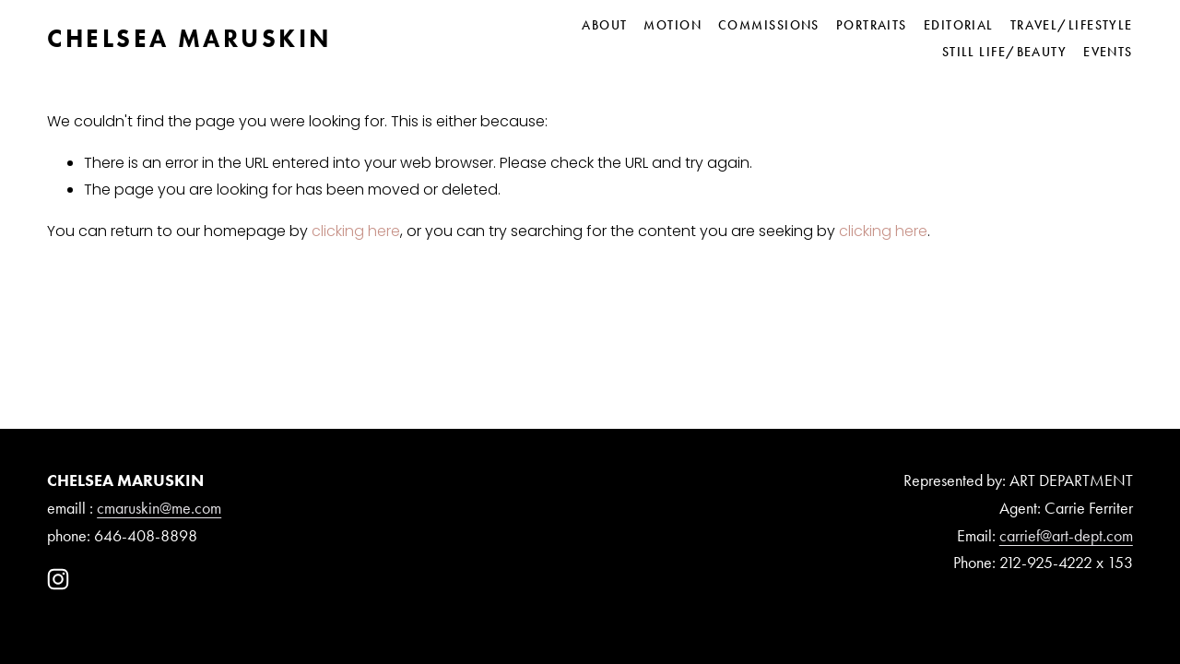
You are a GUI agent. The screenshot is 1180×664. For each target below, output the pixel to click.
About (604, 25)
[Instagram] (58, 579)
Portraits (871, 25)
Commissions (769, 25)
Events (1108, 51)
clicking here (356, 231)
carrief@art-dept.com (1066, 536)
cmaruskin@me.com (159, 508)
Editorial (959, 25)
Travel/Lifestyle (1071, 25)
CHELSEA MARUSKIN (189, 38)
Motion (672, 25)
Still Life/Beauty (1005, 51)
